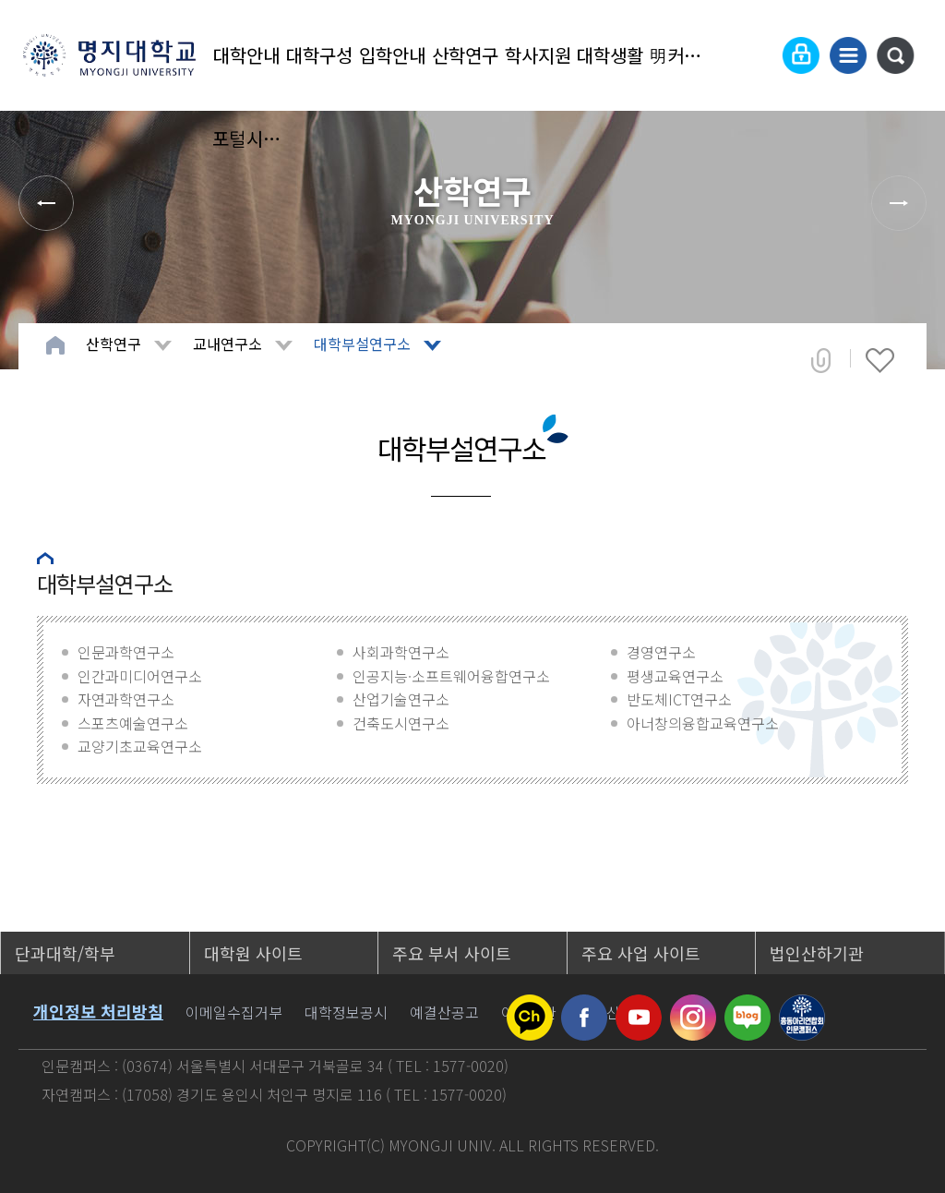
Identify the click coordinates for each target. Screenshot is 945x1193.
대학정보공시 (346, 1012)
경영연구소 (661, 652)
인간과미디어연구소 (140, 676)
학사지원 (538, 55)
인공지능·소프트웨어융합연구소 (451, 676)
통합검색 (895, 55)
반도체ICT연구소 (679, 699)
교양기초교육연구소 (140, 746)
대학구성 (319, 55)
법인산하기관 (817, 953)
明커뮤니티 (683, 55)
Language (755, 55)
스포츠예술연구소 (133, 723)
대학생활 (610, 55)
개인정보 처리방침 (98, 1011)
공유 (821, 360)
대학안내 (246, 55)
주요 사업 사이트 (640, 953)
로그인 (801, 55)
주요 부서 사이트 (451, 953)
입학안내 (392, 55)
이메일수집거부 (233, 1012)
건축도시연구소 (401, 723)
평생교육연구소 (675, 676)
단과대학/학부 (65, 953)
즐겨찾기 (880, 360)
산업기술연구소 (401, 699)
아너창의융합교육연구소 (703, 723)
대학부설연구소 (362, 343)
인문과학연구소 (126, 652)
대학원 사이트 (253, 953)
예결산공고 (444, 1012)
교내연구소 (227, 343)
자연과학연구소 (126, 699)
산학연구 (465, 55)
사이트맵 (848, 55)
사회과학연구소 (401, 652)
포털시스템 (246, 138)
